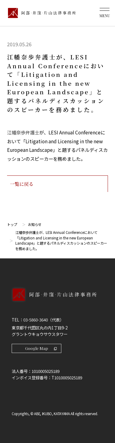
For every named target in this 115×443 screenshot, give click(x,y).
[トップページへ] (57, 301)
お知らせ (34, 224)
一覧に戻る (57, 183)
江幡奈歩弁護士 (23, 132)
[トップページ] (40, 13)
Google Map (41, 348)
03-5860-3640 (35, 320)
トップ (12, 224)
